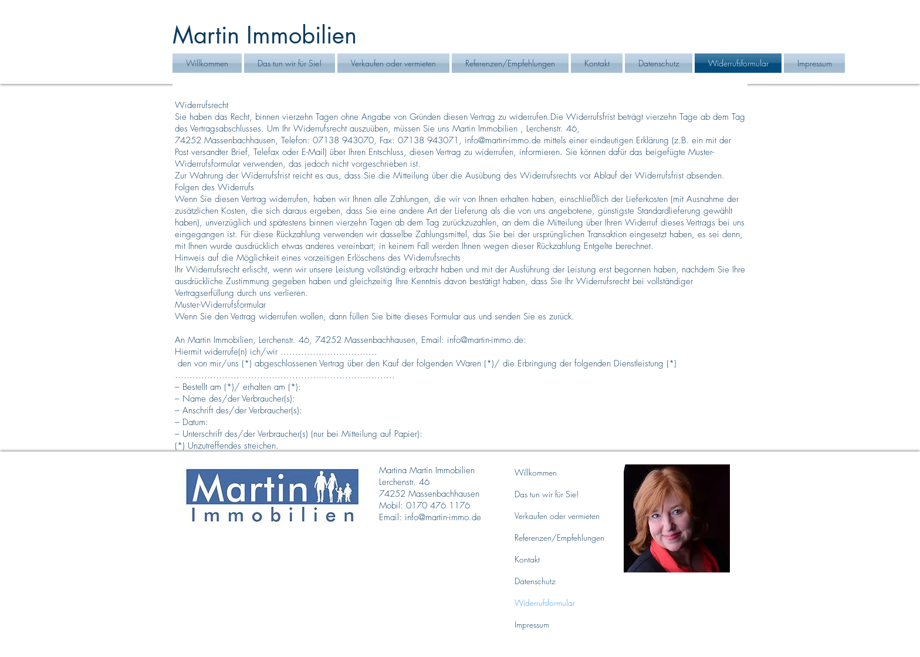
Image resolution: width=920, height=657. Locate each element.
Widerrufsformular (545, 602)
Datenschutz (535, 581)
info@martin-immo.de (503, 140)
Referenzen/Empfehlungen (559, 537)
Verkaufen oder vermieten (557, 515)
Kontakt (527, 559)
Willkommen (536, 472)
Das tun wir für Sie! (547, 494)
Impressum (532, 624)
